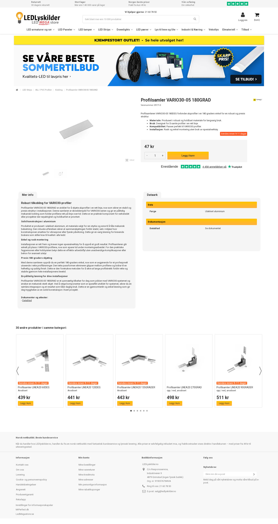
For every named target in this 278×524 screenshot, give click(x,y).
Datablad (27, 300)
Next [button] (260, 371)
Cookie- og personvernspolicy (31, 479)
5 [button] (143, 410)
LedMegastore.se (25, 514)
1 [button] (131, 410)
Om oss (20, 469)
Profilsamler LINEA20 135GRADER (139, 389)
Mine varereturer (87, 469)
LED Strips (27, 90)
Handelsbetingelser (26, 484)
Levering (20, 474)
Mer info (28, 195)
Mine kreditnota (86, 474)
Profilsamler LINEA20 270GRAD (189, 389)
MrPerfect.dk (22, 509)
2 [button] (134, 410)
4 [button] (140, 410)
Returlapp (21, 499)
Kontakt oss (22, 464)
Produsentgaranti (25, 494)
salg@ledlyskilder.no (165, 491)
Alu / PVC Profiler (43, 90)
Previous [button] (17, 371)
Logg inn (242, 20)
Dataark (152, 195)
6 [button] (147, 410)
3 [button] (137, 410)
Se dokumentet (213, 228)
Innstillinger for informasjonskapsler (34, 505)
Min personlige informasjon (93, 484)
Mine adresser (86, 479)
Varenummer (147, 105)
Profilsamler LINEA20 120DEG (90, 389)
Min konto (83, 457)
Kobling (59, 90)
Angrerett (21, 489)
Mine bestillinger (87, 464)
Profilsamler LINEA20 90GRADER (238, 389)
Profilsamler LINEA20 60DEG (40, 389)
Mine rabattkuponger (89, 489)
